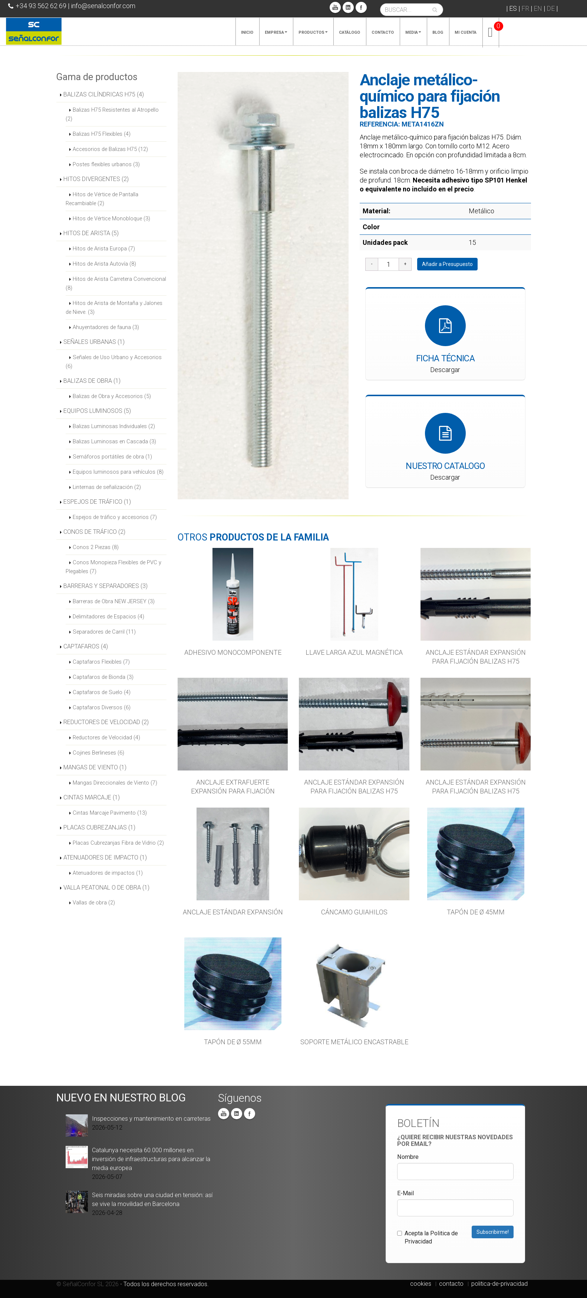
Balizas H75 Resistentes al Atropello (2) (112, 114)
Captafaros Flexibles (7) (101, 661)
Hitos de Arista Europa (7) (104, 248)
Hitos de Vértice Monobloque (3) (111, 218)
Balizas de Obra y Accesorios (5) (112, 396)
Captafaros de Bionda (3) (103, 677)
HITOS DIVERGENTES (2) (96, 179)
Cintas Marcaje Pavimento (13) (110, 812)
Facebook (361, 7)
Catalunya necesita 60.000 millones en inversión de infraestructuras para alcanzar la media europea (151, 1159)
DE (551, 8)
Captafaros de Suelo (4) (102, 692)
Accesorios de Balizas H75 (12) (110, 149)
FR (525, 8)
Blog (437, 32)
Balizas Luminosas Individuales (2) (114, 426)
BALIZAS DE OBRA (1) (92, 380)
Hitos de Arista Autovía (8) (104, 263)
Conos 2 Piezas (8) (96, 547)
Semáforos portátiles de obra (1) (112, 456)
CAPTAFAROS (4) (85, 646)
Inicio (247, 32)
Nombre (408, 1156)
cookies (420, 1283)
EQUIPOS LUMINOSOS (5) (97, 410)
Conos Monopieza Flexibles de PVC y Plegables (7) (113, 567)
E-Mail (405, 1193)
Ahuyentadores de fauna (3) (106, 327)
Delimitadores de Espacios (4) (108, 616)
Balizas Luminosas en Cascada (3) (114, 441)
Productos (313, 32)
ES (513, 8)
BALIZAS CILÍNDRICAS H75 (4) (103, 94)
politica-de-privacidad (499, 1283)
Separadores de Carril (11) (104, 631)
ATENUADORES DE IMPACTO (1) (105, 857)
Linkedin (348, 7)
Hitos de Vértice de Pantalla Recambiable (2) (102, 199)
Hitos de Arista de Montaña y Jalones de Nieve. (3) (114, 307)
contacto (451, 1283)
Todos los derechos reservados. (166, 1284)
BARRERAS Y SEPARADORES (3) (105, 585)
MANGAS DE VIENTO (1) (94, 767)
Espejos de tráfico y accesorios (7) (115, 517)
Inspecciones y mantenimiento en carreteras (151, 1118)
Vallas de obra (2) (94, 902)
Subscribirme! (492, 1232)
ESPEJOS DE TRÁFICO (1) (97, 501)
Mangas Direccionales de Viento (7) (115, 782)
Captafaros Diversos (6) (102, 707)
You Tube (335, 7)
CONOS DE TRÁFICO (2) (94, 531)
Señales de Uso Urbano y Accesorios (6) (114, 361)
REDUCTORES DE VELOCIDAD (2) (106, 722)
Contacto (383, 32)
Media (413, 32)
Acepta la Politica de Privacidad (427, 1237)
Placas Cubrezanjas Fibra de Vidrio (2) (118, 842)
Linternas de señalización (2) (107, 487)
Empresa (276, 32)
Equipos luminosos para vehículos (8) (118, 472)
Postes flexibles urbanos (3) (106, 164)
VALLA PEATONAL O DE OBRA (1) (106, 887)
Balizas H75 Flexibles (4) (102, 134)
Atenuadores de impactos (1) (108, 873)
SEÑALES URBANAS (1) (94, 341)
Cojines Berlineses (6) (98, 752)
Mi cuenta (465, 32)
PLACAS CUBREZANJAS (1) (99, 827)
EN (538, 8)
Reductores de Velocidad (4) (106, 737)
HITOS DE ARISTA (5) (91, 233)
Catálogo (349, 32)
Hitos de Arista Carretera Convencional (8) (116, 283)
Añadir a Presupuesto (447, 264)
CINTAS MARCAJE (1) (91, 797)
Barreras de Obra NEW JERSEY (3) (114, 601)
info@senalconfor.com (103, 6)
